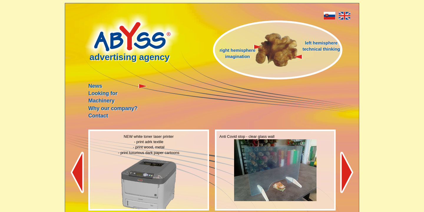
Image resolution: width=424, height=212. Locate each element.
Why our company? (113, 108)
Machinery (101, 101)
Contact (98, 116)
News (95, 86)
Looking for (102, 93)
